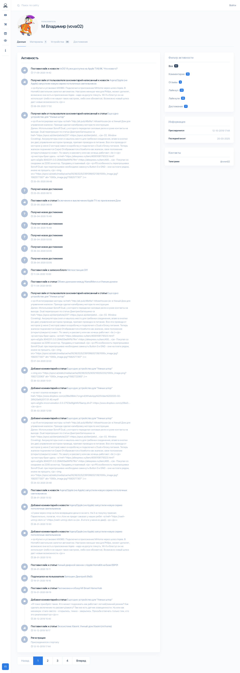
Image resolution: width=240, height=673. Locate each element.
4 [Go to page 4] (67, 660)
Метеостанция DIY (77, 270)
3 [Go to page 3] (57, 660)
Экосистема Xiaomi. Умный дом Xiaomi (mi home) (84, 626)
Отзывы (175, 82)
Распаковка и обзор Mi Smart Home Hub (79, 588)
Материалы (38, 41)
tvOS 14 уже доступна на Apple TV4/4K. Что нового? (89, 68)
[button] (5, 50)
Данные (21, 41)
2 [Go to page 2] (47, 660)
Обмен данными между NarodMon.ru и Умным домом (87, 281)
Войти (232, 5)
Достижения (81, 41)
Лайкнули (177, 98)
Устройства (60, 41)
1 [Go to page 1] (38, 660)
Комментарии (179, 74)
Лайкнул (176, 90)
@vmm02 (225, 161)
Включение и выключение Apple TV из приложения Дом (88, 200)
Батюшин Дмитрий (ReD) (78, 576)
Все (173, 65)
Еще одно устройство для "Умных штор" (89, 368)
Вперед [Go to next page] (81, 660)
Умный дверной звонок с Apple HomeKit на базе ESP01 (87, 565)
